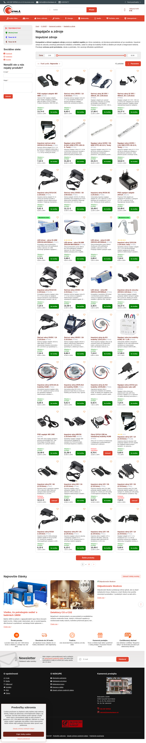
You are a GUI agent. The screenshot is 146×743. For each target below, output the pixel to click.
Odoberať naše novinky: (27, 661)
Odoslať (8, 96)
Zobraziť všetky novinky (131, 576)
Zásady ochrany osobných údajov (77, 736)
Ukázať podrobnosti (23, 739)
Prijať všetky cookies (23, 734)
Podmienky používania (96, 736)
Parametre (133, 63)
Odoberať (122, 659)
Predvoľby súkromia (59, 736)
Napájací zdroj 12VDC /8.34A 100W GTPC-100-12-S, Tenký (74, 145)
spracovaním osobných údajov (54, 658)
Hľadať (91, 10)
